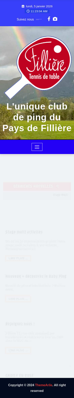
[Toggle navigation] (37, 147)
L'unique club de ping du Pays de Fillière (37, 117)
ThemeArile (43, 385)
